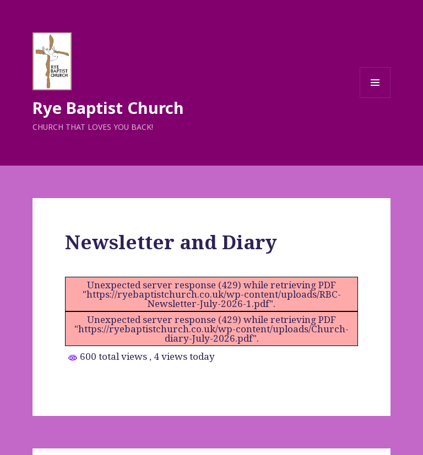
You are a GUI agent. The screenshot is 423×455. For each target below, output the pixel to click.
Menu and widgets (375, 97)
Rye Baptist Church (108, 107)
